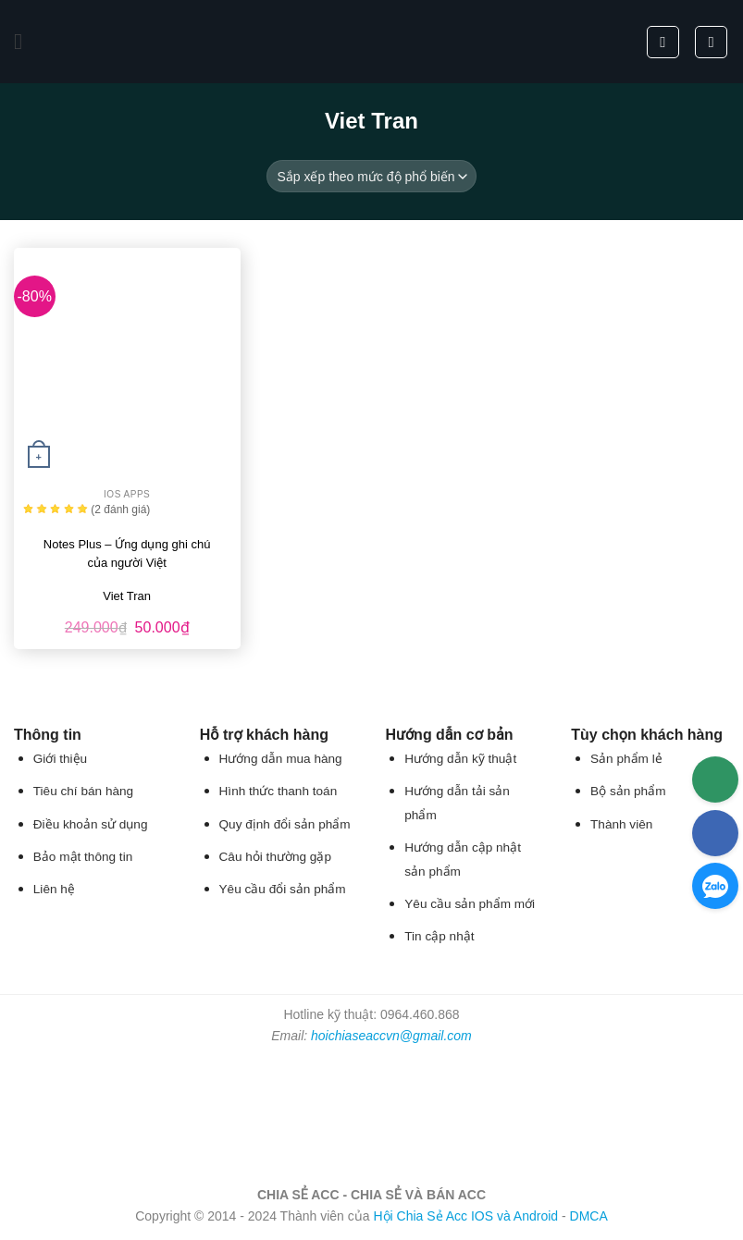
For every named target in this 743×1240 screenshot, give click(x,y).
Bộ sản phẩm (627, 791)
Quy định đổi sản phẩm (285, 824)
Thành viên (621, 824)
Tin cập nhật (439, 936)
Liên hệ (54, 889)
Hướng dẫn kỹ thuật (460, 759)
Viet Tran (127, 596)
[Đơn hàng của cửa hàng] (371, 176)
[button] (25, 41)
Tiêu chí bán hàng (83, 791)
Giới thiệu (60, 759)
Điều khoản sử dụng (90, 824)
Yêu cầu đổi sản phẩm (282, 889)
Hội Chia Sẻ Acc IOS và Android (465, 1216)
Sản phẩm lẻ (626, 759)
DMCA (589, 1216)
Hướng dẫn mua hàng (280, 759)
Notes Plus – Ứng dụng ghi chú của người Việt (127, 553)
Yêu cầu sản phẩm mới (469, 904)
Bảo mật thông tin (82, 857)
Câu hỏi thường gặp (275, 857)
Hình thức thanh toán (278, 791)
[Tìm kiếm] (663, 42)
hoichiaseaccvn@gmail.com (391, 1035)
